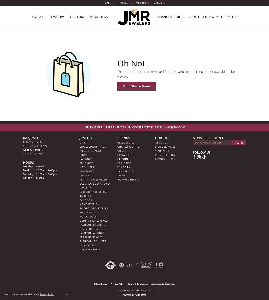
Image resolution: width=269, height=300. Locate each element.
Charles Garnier (129, 146)
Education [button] (212, 17)
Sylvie (121, 175)
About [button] (193, 17)
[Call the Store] (31, 149)
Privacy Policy (165, 159)
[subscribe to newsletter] (239, 142)
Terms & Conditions (138, 284)
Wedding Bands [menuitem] (90, 151)
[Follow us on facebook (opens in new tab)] (194, 157)
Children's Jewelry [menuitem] (93, 192)
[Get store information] (34, 153)
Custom (77, 17)
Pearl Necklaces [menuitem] (91, 237)
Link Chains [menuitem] (88, 245)
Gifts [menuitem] (83, 142)
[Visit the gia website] (126, 265)
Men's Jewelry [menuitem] (89, 204)
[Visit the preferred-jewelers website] (144, 265)
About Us (161, 142)
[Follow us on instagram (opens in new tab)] (199, 157)
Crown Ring (125, 155)
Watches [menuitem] (85, 212)
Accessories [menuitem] (88, 216)
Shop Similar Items (136, 86)
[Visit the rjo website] (159, 265)
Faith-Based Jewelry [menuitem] (94, 208)
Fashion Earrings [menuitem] (92, 233)
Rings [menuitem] (83, 155)
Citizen (122, 151)
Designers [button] (99, 17)
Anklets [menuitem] (85, 196)
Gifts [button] (180, 17)
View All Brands (128, 179)
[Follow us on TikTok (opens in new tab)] (204, 157)
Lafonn (122, 159)
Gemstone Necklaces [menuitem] (94, 220)
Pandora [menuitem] (86, 200)
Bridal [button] (37, 17)
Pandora (123, 167)
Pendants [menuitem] (86, 163)
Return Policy (165, 155)
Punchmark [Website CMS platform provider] (141, 295)
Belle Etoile (125, 142)
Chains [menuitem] (84, 175)
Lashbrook (125, 163)
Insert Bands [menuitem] (89, 229)
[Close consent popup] (67, 294)
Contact (233, 17)
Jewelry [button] (57, 17)
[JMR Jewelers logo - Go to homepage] (134, 17)
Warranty (162, 151)
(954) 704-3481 (175, 127)
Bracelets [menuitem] (86, 171)
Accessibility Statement (163, 284)
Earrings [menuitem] (86, 159)
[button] (110, 3)
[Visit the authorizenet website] (110, 265)
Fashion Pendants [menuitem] (92, 225)
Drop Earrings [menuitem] (90, 249)
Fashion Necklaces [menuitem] (93, 241)
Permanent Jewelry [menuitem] (93, 179)
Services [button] (164, 17)
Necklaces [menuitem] (87, 167)
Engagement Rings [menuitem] (93, 146)
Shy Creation (126, 171)
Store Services (165, 146)
